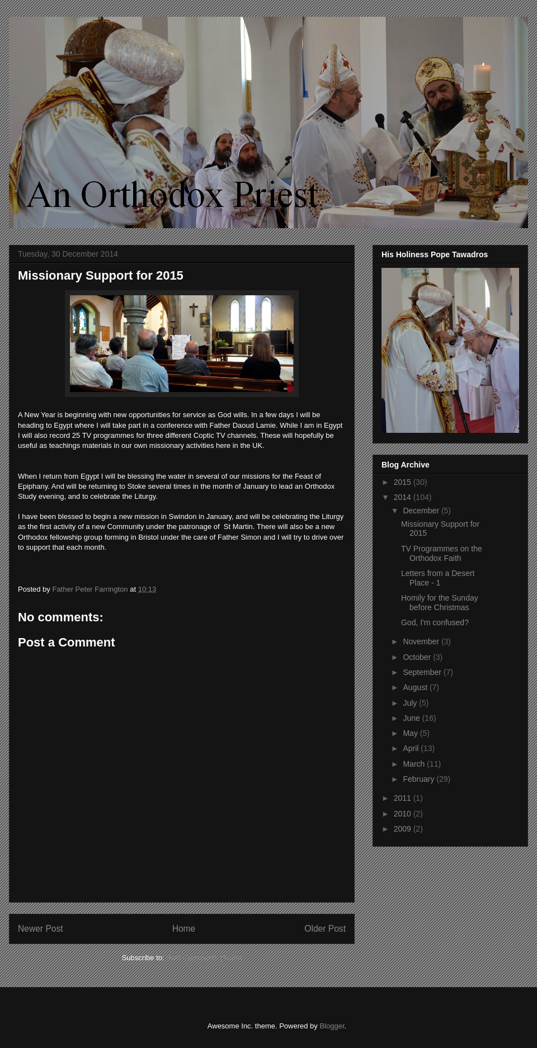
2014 (403, 497)
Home (184, 928)
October (418, 657)
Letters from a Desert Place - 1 (438, 578)
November (422, 641)
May (411, 733)
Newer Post (40, 928)
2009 (403, 828)
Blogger (331, 1026)
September (423, 672)
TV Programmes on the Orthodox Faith (441, 553)
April (412, 748)
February (419, 779)
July (411, 702)
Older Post (325, 928)
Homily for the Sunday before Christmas (439, 602)
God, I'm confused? (435, 622)
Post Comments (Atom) (204, 957)
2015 (403, 482)
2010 (403, 813)
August (416, 687)
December (422, 510)
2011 (403, 798)
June (412, 718)
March (415, 763)
